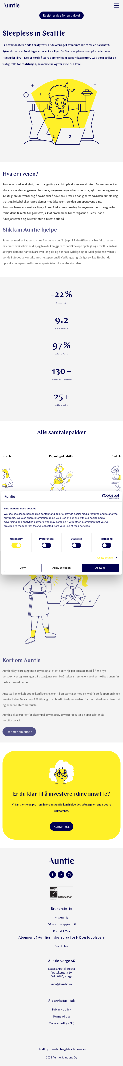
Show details (105, 557)
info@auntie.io (61, 984)
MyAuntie (61, 917)
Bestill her (61, 946)
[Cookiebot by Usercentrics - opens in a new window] (104, 496)
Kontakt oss (62, 827)
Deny (23, 567)
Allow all (100, 567)
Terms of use (61, 1016)
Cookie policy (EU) (61, 1023)
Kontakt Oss (61, 931)
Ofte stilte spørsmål (62, 924)
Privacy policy (61, 1009)
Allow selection (61, 567)
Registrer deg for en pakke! (61, 15)
